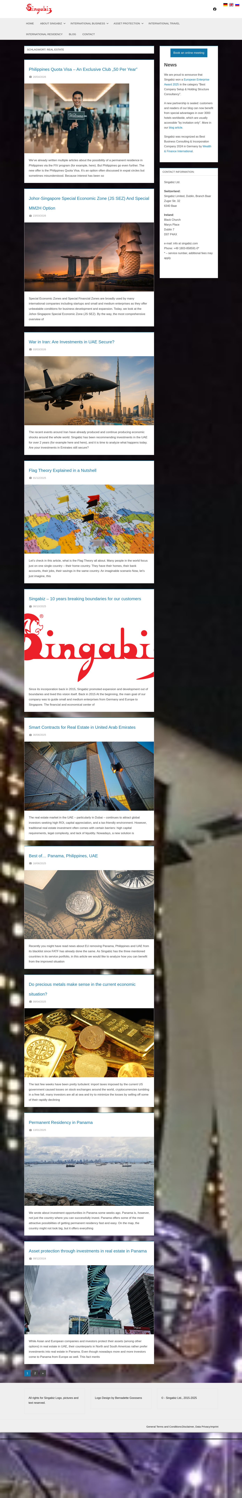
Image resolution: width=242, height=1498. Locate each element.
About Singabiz (53, 23)
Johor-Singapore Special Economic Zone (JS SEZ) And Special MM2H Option (83, 216)
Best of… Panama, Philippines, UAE (85, 903)
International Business (90, 23)
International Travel (164, 23)
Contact (88, 34)
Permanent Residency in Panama (81, 1170)
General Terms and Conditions (148, 1486)
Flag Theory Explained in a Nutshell (84, 498)
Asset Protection (128, 23)
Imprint (211, 1486)
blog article (175, 127)
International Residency (44, 34)
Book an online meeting (188, 52)
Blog (72, 34)
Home (30, 23)
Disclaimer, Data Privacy (187, 1486)
